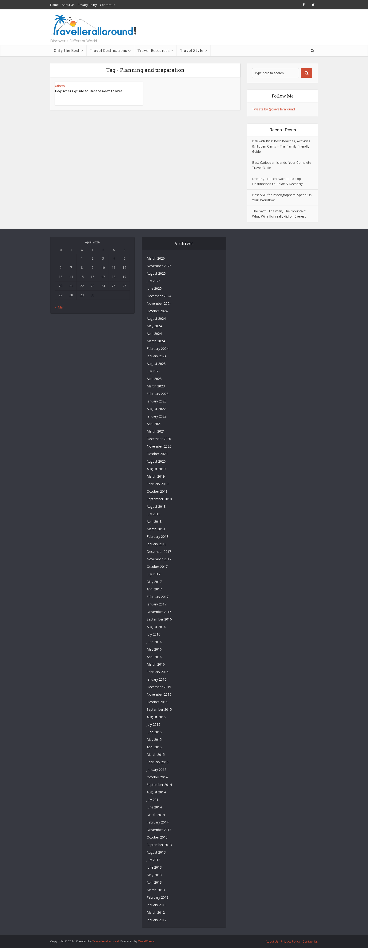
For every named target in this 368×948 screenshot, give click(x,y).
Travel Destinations (108, 50)
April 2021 (154, 423)
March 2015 (156, 754)
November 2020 (159, 446)
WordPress (146, 941)
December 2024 (159, 296)
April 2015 (154, 747)
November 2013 (159, 829)
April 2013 (154, 882)
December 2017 (159, 551)
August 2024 (156, 318)
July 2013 (153, 860)
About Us (68, 5)
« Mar (59, 307)
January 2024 (156, 356)
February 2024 (158, 348)
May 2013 (154, 875)
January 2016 (156, 679)
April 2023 (154, 378)
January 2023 (156, 401)
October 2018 (157, 491)
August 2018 (156, 506)
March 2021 (156, 431)
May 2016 (154, 649)
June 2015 (154, 732)
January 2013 (156, 905)
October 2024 (157, 311)
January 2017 (156, 604)
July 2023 (153, 371)
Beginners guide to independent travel (89, 91)
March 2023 (156, 386)
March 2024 (156, 341)
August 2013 (156, 852)
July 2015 (153, 724)
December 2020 (159, 439)
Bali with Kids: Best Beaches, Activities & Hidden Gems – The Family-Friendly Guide (281, 146)
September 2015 (159, 709)
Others (60, 86)
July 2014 (153, 799)
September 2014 (159, 784)
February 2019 (158, 484)
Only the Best (66, 50)
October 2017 (157, 566)
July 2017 (153, 574)
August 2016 (156, 626)
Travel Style (191, 50)
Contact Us (107, 5)
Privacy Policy (87, 5)
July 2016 (153, 634)
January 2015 (156, 769)
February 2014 (158, 822)
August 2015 (156, 717)
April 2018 (154, 521)
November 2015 (159, 694)
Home (54, 5)
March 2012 (156, 912)
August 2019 (156, 469)
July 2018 (153, 514)
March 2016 (156, 664)
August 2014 (156, 792)
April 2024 (154, 333)
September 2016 (159, 619)
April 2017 (154, 589)
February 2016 (158, 672)
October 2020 (157, 454)
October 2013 (157, 837)
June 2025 (154, 288)
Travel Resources (153, 50)
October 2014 (157, 777)
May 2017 (154, 581)
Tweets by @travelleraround (273, 109)
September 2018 (159, 499)
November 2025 (159, 266)
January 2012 (156, 920)
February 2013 (158, 897)
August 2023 (156, 363)
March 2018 (156, 529)
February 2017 (158, 596)
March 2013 (156, 890)
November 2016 (159, 611)
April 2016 (154, 657)
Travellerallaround (105, 941)
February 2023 (158, 393)
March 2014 (156, 814)
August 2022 (156, 408)
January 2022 (156, 416)
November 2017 (159, 559)
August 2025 (156, 273)
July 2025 (153, 281)
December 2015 (159, 687)
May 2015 (154, 739)
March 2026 (156, 258)
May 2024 (154, 326)
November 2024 (159, 303)
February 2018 (158, 536)
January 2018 (156, 544)
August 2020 (156, 461)
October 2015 (157, 702)
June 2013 (154, 867)
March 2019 (156, 476)
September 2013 (159, 845)
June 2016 (154, 642)
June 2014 (154, 807)
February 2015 (158, 762)
